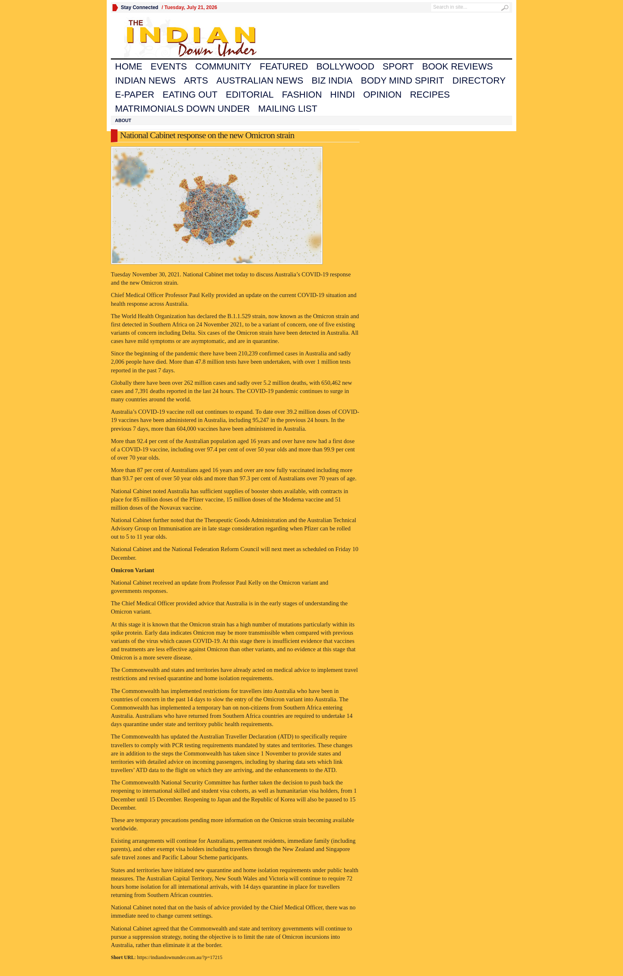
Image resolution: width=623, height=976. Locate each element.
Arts (196, 80)
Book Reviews (457, 66)
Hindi (342, 94)
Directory (479, 80)
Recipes (430, 94)
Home (128, 66)
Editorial (250, 94)
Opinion (382, 94)
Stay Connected (139, 7)
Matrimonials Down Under (182, 108)
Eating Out (190, 94)
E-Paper (134, 94)
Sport (398, 66)
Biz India (332, 80)
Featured (284, 66)
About (123, 120)
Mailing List (287, 108)
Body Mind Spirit (402, 80)
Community (223, 66)
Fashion (302, 94)
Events (169, 66)
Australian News (259, 80)
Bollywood (345, 66)
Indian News (145, 80)
